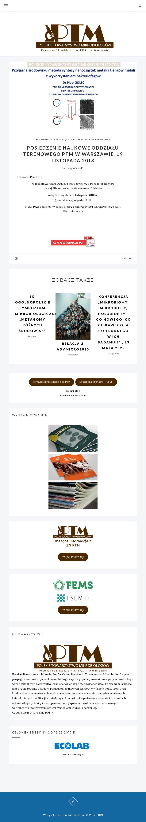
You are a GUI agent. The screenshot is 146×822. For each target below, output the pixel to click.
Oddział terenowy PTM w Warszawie (88, 140)
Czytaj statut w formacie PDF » (32, 712)
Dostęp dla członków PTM (96, 381)
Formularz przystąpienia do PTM (51, 381)
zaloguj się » (73, 390)
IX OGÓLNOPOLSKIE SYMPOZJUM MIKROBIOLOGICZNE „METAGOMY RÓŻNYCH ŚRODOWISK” (36, 314)
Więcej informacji (73, 557)
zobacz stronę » (73, 754)
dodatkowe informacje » (73, 395)
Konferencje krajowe (49, 140)
